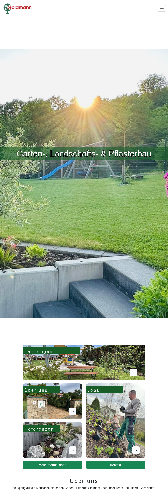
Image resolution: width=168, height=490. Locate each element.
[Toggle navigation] (161, 8)
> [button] (134, 372)
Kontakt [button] (115, 465)
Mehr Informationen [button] (52, 465)
